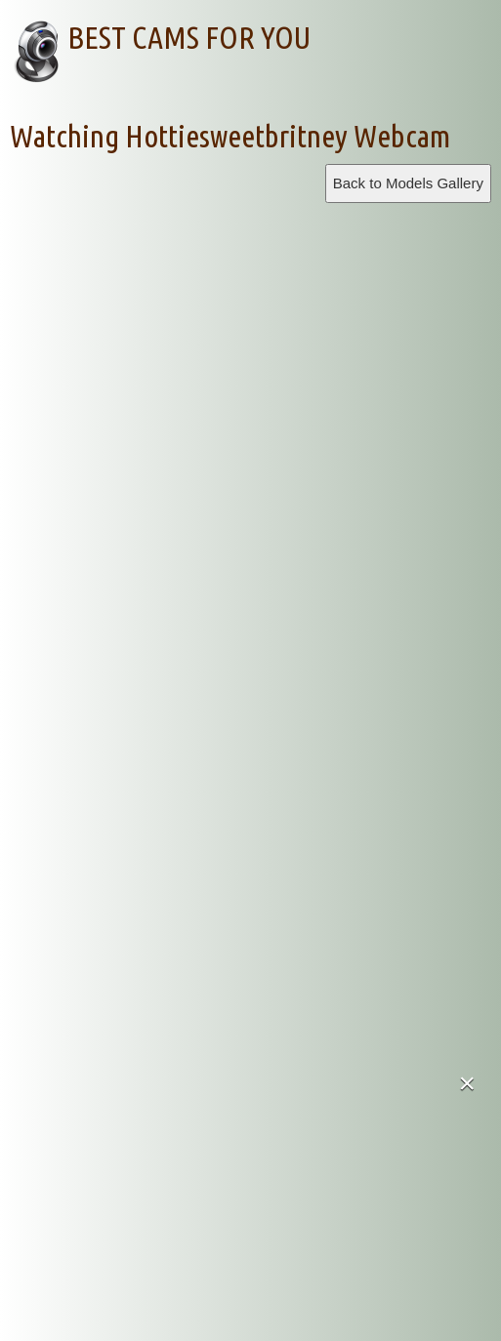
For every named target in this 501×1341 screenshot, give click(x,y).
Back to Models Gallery (408, 183)
